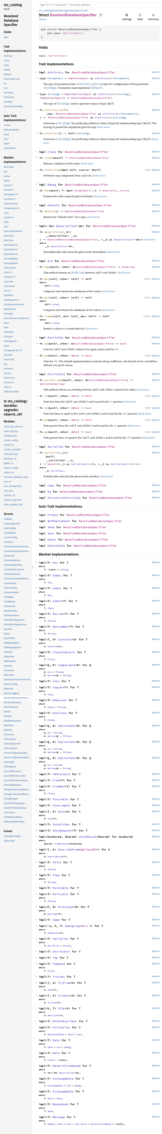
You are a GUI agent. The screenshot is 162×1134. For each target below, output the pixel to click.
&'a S (86, 926)
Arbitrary (55, 72)
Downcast (60, 700)
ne (45, 355)
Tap (55, 957)
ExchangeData (63, 1078)
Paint (57, 862)
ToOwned (59, 964)
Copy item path (100, 15)
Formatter (81, 190)
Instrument (61, 805)
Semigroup (73, 926)
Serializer (79, 464)
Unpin (51, 539)
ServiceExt (61, 951)
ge (45, 431)
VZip (61, 1008)
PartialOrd (56, 374)
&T (94, 849)
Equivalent (66, 726)
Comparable (66, 665)
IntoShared (87, 837)
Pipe (56, 875)
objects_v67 (81, 10)
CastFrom (53, 646)
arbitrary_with (55, 109)
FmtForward (61, 774)
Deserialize (65, 226)
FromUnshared (61, 843)
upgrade (68, 10)
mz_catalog (45, 10)
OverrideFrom (68, 849)
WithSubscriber (65, 1021)
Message (59, 1117)
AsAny (57, 575)
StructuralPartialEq (64, 498)
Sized (55, 285)
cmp (46, 266)
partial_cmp (53, 380)
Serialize (55, 447)
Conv (56, 681)
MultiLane (53, 1015)
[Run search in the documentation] (99, 5)
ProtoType (66, 907)
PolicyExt (60, 894)
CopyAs (58, 687)
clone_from (52, 169)
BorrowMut (60, 626)
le (45, 407)
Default (53, 205)
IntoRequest (62, 830)
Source (43, 19)
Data (56, 1040)
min (46, 297)
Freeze (52, 515)
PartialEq (55, 337)
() (115, 190)
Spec (77, 33)
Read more (103, 127)
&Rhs (74, 355)
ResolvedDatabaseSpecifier (93, 72)
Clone (51, 152)
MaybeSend (60, 1104)
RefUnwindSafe (58, 521)
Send (50, 527)
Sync (50, 533)
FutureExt (60, 799)
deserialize (53, 232)
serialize (51, 452)
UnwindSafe (56, 545)
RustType (53, 914)
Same (56, 920)
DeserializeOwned (67, 1066)
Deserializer (123, 239)
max (46, 278)
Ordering (128, 266)
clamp (48, 316)
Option (68, 33)
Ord (50, 261)
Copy (50, 485)
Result (107, 190)
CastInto (65, 639)
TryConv (59, 976)
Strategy (53, 94)
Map (67, 94)
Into (61, 811)
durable (57, 10)
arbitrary (51, 133)
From (56, 780)
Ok (93, 464)
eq (45, 343)
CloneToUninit (64, 652)
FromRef (59, 786)
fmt (46, 190)
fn (41, 97)
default (49, 211)
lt (45, 395)
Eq (49, 491)
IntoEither (61, 824)
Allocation (61, 1027)
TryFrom (64, 983)
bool (123, 343)
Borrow (58, 614)
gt (45, 419)
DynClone (60, 713)
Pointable (60, 888)
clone (48, 157)
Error (124, 190)
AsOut (57, 601)
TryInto (64, 995)
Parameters (55, 78)
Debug (51, 184)
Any (55, 562)
